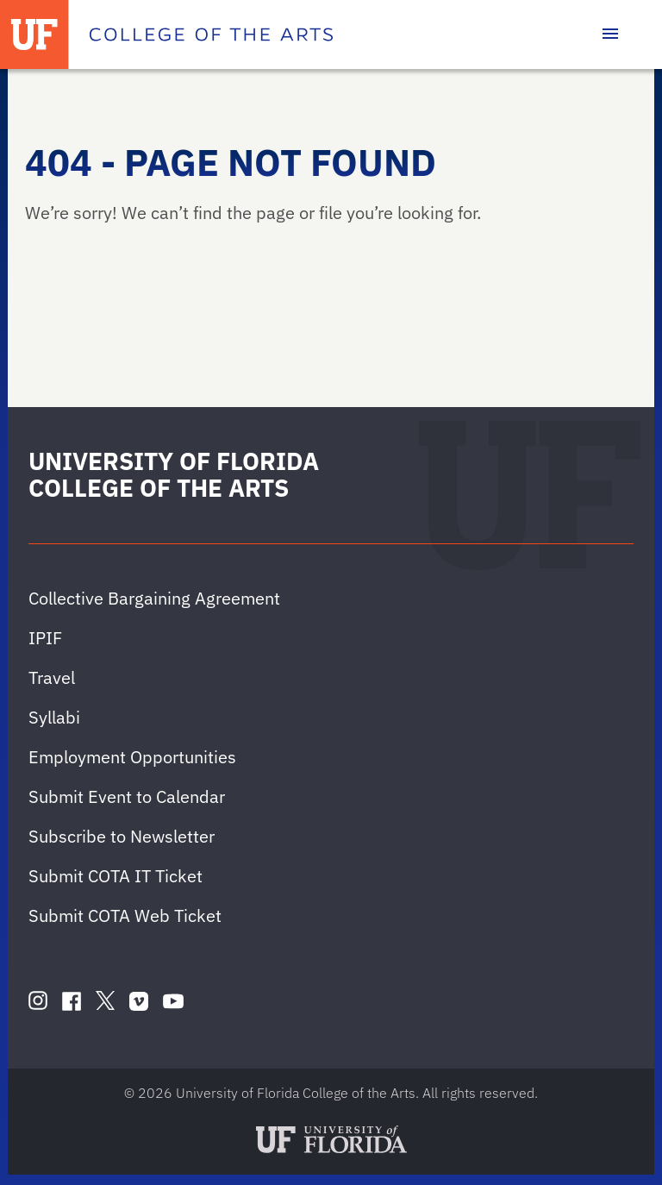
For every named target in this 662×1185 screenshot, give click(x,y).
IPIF (45, 637)
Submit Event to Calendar (126, 796)
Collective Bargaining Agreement (154, 598)
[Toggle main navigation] (610, 34)
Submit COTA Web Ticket (125, 915)
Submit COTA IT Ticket (115, 875)
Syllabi (54, 717)
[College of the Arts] (211, 34)
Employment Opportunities (132, 756)
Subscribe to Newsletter (121, 836)
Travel (51, 677)
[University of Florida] (34, 34)
